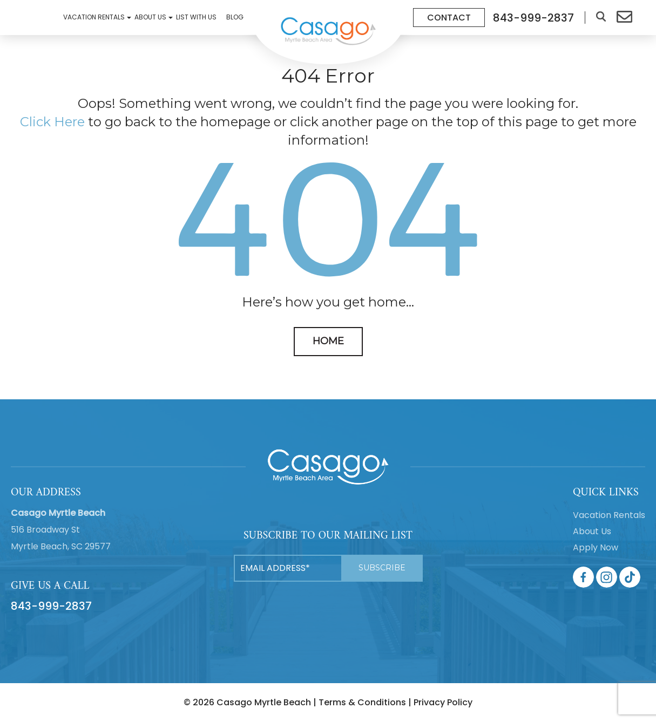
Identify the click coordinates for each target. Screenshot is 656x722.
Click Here (52, 122)
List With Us (196, 17)
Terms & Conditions (362, 702)
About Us (152, 17)
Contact (449, 17)
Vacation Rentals (96, 17)
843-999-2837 (51, 606)
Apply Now (595, 547)
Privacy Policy (443, 702)
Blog (235, 17)
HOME (328, 341)
